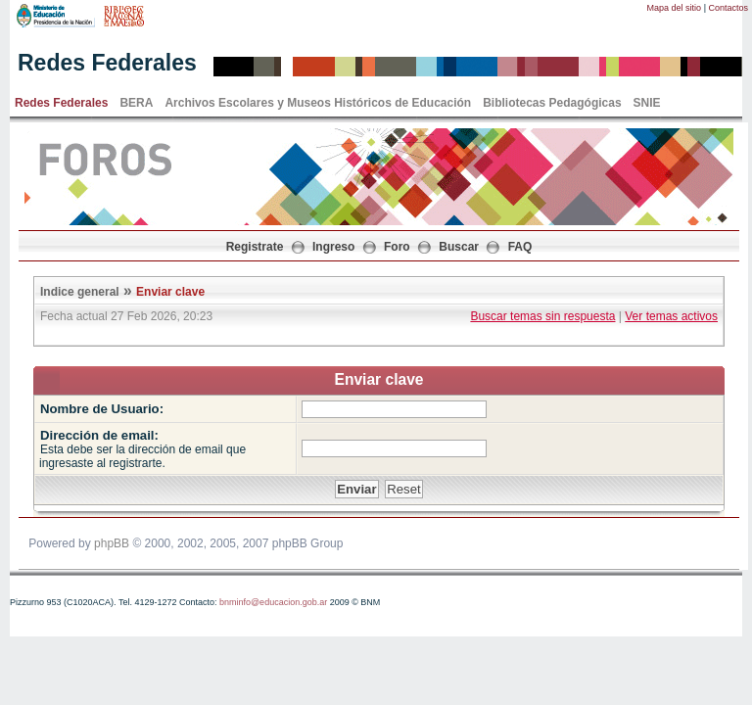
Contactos (728, 8)
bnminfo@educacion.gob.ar (273, 602)
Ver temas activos (671, 316)
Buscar (459, 247)
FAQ (520, 247)
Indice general (79, 292)
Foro (397, 247)
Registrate (255, 247)
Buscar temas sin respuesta (542, 316)
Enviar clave (170, 292)
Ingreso (333, 247)
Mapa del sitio (674, 8)
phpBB (111, 543)
